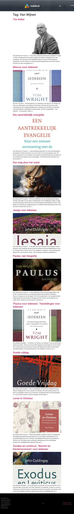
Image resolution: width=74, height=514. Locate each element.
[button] (65, 5)
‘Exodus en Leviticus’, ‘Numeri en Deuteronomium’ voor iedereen (31, 447)
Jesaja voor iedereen (25, 210)
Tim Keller (19, 19)
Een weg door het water (26, 162)
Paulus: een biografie (25, 255)
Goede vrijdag (21, 352)
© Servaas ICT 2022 (67, 503)
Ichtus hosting (68, 504)
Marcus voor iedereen (25, 67)
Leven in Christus (23, 398)
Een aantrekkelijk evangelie (28, 114)
